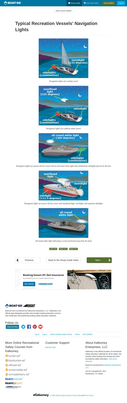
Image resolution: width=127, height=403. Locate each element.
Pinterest (35, 327)
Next (97, 260)
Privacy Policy (76, 395)
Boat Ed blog (12, 327)
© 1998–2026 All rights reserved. (61, 395)
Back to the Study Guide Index (63, 260)
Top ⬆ (37, 334)
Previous (29, 260)
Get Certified (109, 3)
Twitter (23, 327)
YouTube (40, 327)
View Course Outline (63, 11)
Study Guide (74, 3)
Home (77, 334)
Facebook (29, 327)
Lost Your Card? (91, 3)
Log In (121, 3)
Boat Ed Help (50, 347)
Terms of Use (89, 395)
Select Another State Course (61, 334)
